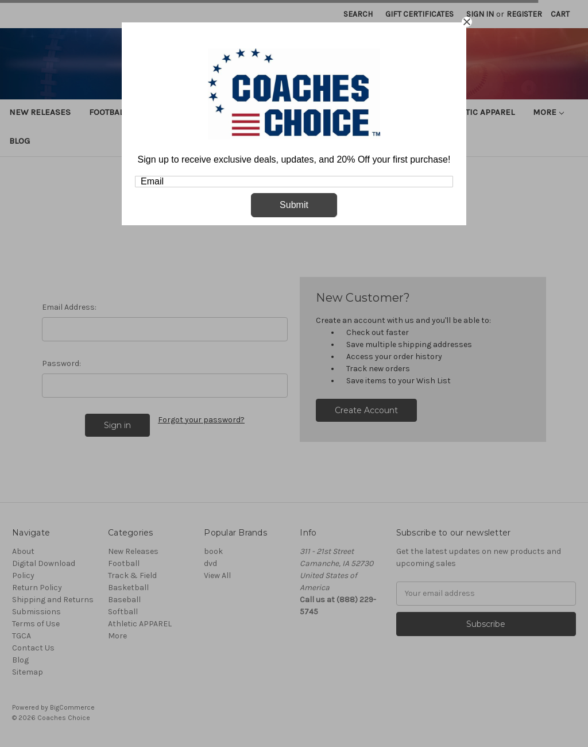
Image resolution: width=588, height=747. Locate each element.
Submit (294, 205)
